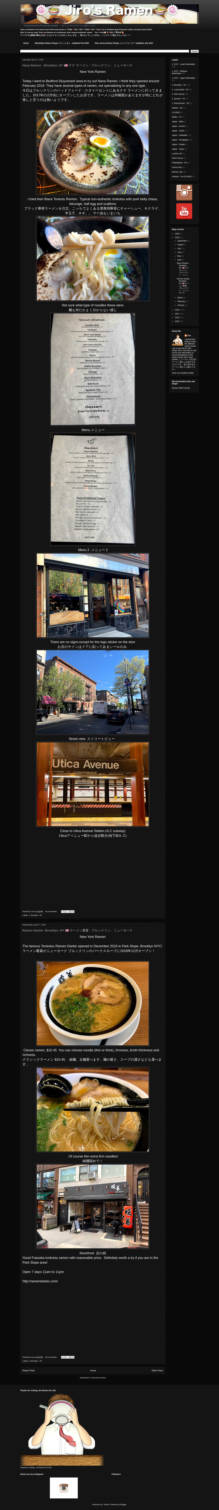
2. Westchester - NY (180, 103)
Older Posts (157, 1370)
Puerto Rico (177, 167)
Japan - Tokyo (178, 149)
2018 (177, 310)
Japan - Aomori (178, 126)
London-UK (177, 153)
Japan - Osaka (178, 144)
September (182, 241)
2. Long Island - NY (180, 89)
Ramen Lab (177, 172)
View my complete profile (183, 373)
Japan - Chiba (178, 131)
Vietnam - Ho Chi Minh (182, 176)
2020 (177, 234)
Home (26, 43)
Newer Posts (28, 1370)
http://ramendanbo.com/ (40, 1281)
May (179, 256)
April (179, 260)
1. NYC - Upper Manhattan (183, 78)
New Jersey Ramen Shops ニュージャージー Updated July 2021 (124, 43)
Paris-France (177, 158)
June (179, 252)
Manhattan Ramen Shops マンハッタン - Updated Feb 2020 (62, 43)
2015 (177, 321)
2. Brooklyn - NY (35, 915)
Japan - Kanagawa (180, 140)
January (181, 305)
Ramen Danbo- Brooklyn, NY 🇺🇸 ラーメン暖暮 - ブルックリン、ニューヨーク (77, 930)
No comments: (51, 911)
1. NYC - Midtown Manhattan (179, 72)
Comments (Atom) (98, 1378)
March (180, 297)
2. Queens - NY (178, 99)
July (179, 248)
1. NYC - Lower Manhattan (183, 64)
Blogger (123, 1504)
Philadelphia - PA (179, 163)
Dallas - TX (177, 117)
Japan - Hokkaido (179, 135)
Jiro (189, 335)
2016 (177, 317)
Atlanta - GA (177, 108)
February (181, 301)
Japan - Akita (177, 121)
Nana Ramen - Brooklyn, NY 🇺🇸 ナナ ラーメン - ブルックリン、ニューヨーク (77, 65)
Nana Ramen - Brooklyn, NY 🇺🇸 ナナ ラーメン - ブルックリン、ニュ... (183, 269)
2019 (177, 237)
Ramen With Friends (181, 388)
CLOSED (176, 112)
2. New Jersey (178, 94)
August (180, 244)
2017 (177, 314)
